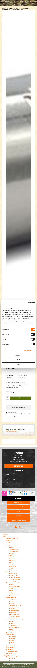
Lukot (11, 629)
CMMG (11, 561)
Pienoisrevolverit (14, 614)
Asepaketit (9, 649)
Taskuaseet (13, 599)
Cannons (9, 653)
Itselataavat (13, 574)
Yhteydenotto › (18, 466)
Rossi (11, 548)
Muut (11, 570)
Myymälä (9, 540)
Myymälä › (18, 516)
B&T (10, 557)
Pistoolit (12, 609)
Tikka (11, 568)
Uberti (11, 555)
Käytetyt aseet (11, 598)
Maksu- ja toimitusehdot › (18, 507)
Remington (16, 579)
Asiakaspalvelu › (18, 502)
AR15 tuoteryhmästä (11, 431)
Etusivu (5, 535)
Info (4, 537)
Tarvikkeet (4, 8)
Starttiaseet (10, 648)
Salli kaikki (19, 355)
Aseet (5, 544)
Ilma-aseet (13, 618)
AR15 (17, 8)
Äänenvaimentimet (15, 627)
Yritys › (18, 511)
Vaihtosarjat (13, 625)
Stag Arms (12, 566)
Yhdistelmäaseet (15, 616)
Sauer (11, 564)
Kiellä (18, 364)
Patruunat (6, 655)
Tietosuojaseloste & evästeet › (18, 520)
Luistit (11, 631)
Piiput (11, 622)
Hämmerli (12, 636)
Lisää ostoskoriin (20, 398)
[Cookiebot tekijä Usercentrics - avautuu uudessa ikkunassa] (28, 302)
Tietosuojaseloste (12, 538)
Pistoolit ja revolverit (12, 583)
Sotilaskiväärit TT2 (15, 605)
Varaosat (11, 8)
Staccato (12, 588)
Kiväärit (8, 546)
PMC (10, 660)
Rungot (11, 624)
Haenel (11, 553)
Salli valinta (18, 359)
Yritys (8, 542)
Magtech (12, 638)
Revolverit (12, 612)
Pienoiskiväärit (14, 607)
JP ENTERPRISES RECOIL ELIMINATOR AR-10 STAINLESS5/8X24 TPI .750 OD (16, 9)
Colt (10, 562)
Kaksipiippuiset (14, 575)
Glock (11, 590)
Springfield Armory (15, 559)
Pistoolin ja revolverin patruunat (16, 657)
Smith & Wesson (14, 594)
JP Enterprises (13, 551)
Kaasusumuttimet (12, 646)
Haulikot (8, 572)
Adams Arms (13, 550)
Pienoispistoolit (14, 611)
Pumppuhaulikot (14, 577)
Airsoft (11, 642)
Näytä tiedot (28, 350)
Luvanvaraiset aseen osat (14, 620)
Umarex (11, 640)
